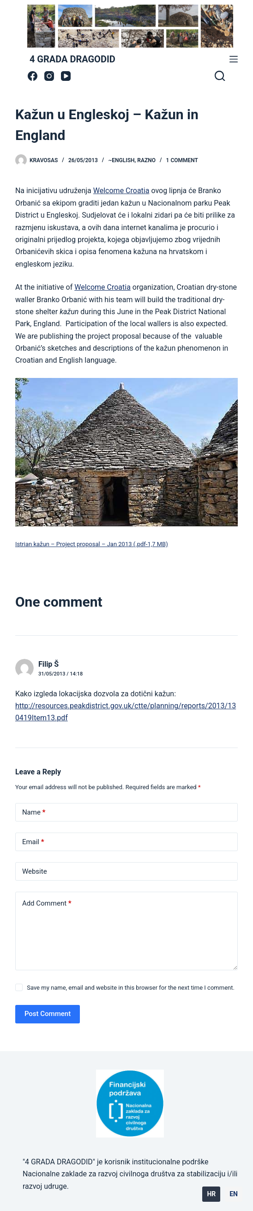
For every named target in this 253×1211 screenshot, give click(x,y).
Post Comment (47, 1014)
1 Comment (182, 160)
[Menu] (233, 59)
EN (233, 1194)
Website (34, 871)
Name (34, 812)
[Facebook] (32, 76)
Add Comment (47, 903)
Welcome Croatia (121, 190)
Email (33, 842)
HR (211, 1194)
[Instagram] (49, 76)
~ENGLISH (121, 160)
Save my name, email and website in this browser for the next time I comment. (131, 987)
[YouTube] (66, 76)
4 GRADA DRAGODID (72, 59)
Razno (146, 160)
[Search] (220, 76)
